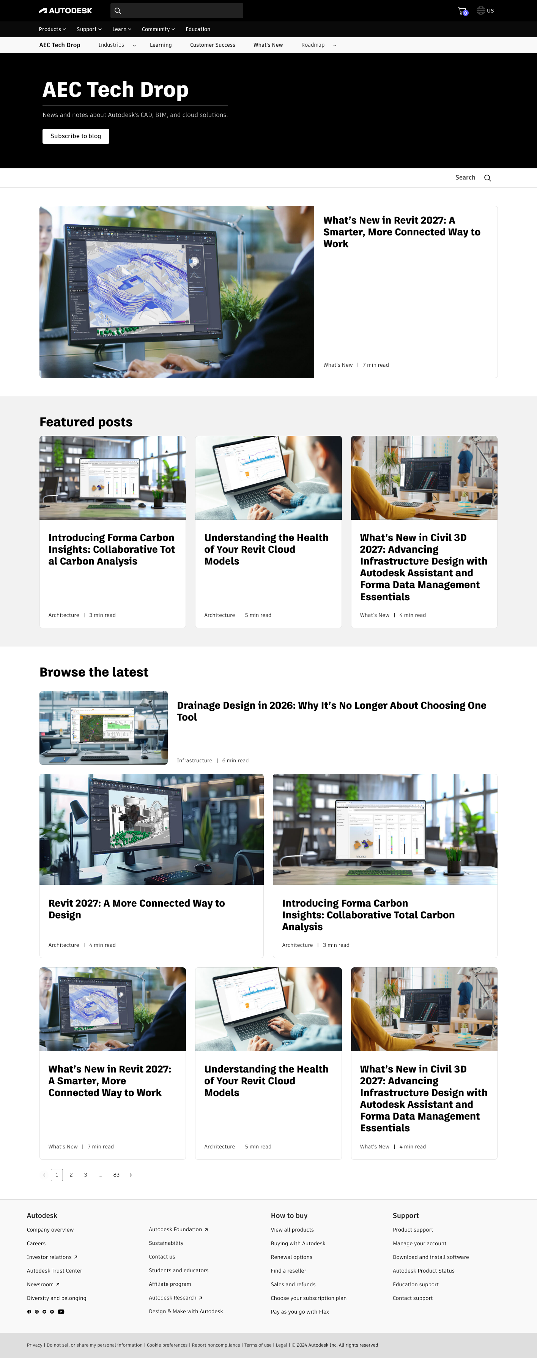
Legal (281, 1345)
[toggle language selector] (485, 11)
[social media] (46, 1311)
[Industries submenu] (114, 45)
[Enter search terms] (176, 10)
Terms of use (258, 1345)
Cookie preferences (167, 1345)
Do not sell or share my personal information (95, 1345)
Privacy (35, 1345)
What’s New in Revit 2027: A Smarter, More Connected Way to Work (401, 232)
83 (116, 1174)
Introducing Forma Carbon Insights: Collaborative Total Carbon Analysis (112, 550)
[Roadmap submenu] (316, 45)
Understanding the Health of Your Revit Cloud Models (266, 550)
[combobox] (176, 10)
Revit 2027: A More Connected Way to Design (137, 909)
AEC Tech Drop (59, 45)
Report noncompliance (216, 1345)
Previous (44, 1175)
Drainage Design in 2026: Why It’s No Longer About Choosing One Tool (332, 712)
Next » (130, 1175)
